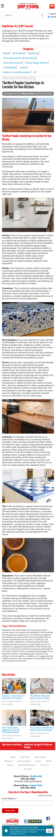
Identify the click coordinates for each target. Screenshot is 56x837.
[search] (22, 15)
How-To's (44, 765)
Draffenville (36, 776)
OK (49, 831)
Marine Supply (24, 761)
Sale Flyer (25, 757)
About (49, 761)
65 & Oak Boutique (27, 765)
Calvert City (36, 785)
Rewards (8, 761)
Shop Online (51, 6)
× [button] (53, 826)
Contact (28, 769)
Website (52, 14)
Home (13, 757)
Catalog (52, 17)
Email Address (9, 798)
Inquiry (10, 765)
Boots (38, 761)
